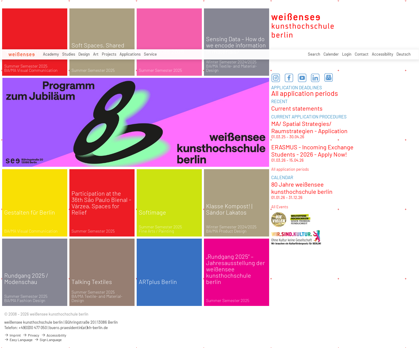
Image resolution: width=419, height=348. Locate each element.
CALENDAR (282, 177)
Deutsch (403, 54)
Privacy (31, 335)
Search (314, 54)
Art (96, 54)
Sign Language (48, 339)
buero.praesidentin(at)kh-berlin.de (78, 327)
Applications (130, 54)
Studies (68, 54)
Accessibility (382, 54)
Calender (331, 54)
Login (346, 54)
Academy (51, 54)
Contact (362, 54)
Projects (109, 54)
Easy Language (18, 339)
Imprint (12, 335)
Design (84, 54)
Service (150, 54)
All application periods (304, 93)
